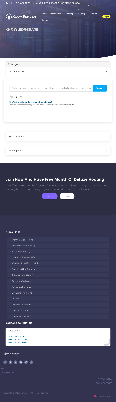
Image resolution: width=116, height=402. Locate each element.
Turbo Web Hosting (21, 251)
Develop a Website (21, 281)
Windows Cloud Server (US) (25, 263)
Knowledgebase (28, 37)
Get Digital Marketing (22, 293)
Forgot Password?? (21, 316)
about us (5, 368)
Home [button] (44, 14)
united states (102, 396)
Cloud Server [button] (56, 14)
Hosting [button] (70, 14)
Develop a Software (21, 287)
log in (67, 196)
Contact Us (17, 298)
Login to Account (20, 310)
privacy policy (104, 379)
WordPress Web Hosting (23, 245)
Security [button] (82, 14)
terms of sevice (104, 383)
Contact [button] (45, 20)
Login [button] (106, 16)
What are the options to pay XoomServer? (30, 102)
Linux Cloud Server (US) (23, 257)
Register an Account (21, 304)
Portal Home (13, 37)
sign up (49, 196)
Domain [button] (95, 14)
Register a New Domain (23, 269)
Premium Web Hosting (22, 239)
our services (7, 372)
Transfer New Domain (22, 275)
